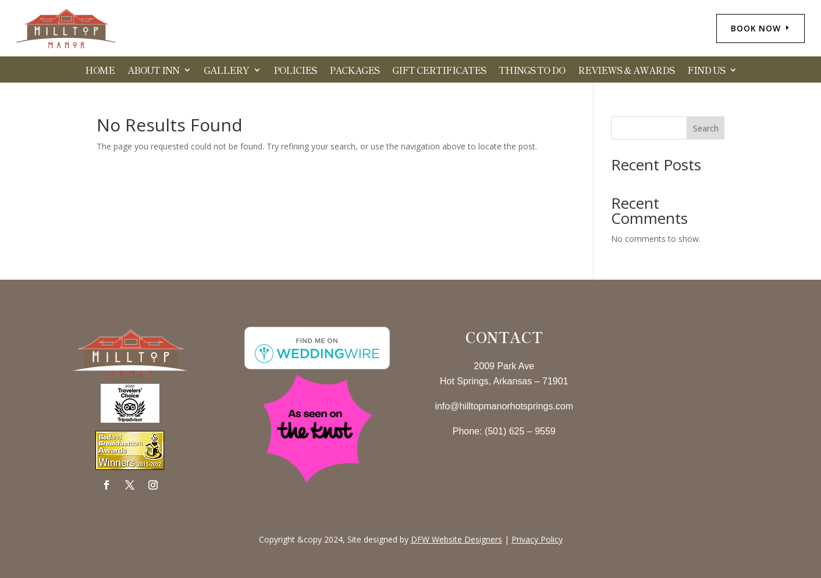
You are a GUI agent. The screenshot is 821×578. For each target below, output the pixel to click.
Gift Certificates (439, 71)
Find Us (706, 71)
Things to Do (532, 71)
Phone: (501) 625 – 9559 (504, 431)
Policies (295, 71)
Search (706, 128)
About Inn (153, 71)
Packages (354, 71)
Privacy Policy (537, 539)
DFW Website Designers (456, 539)
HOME (100, 71)
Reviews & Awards (626, 71)
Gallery (226, 71)
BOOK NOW (756, 28)
